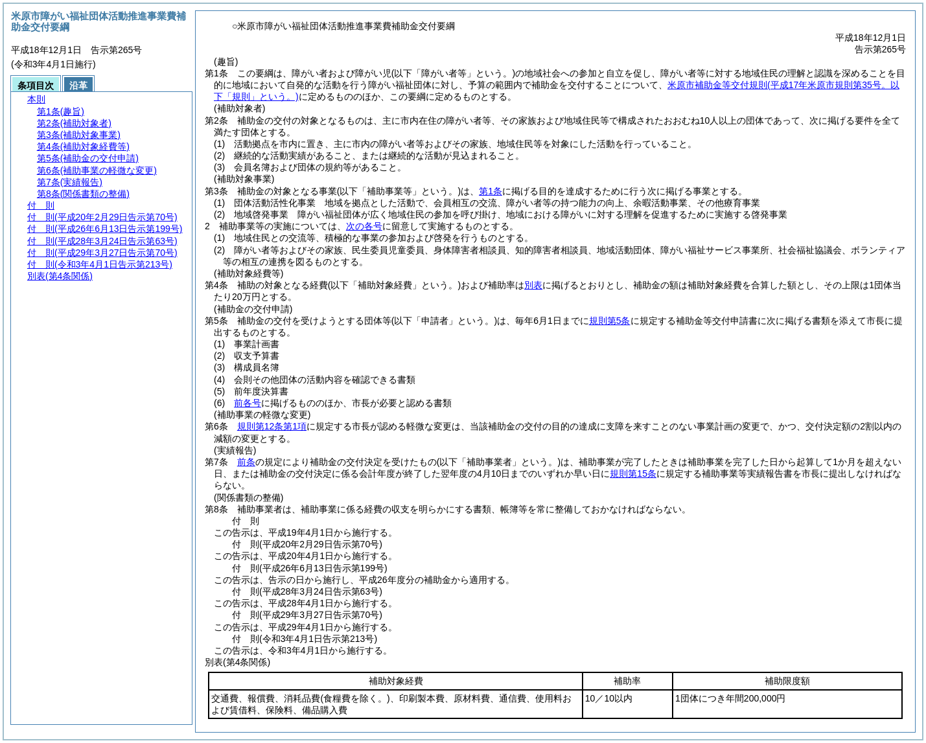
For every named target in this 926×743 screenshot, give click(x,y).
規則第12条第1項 (272, 426)
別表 (533, 285)
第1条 (490, 191)
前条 (246, 462)
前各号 (247, 403)
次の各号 (364, 226)
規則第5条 (610, 320)
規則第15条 (633, 473)
